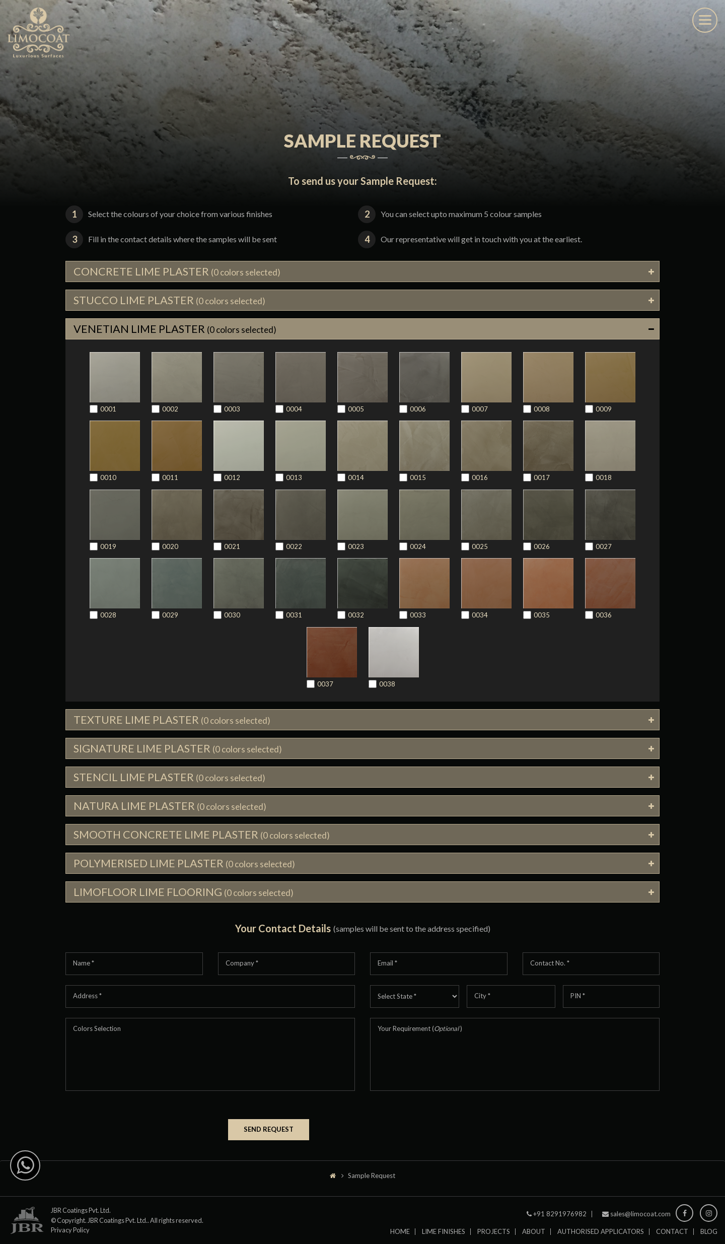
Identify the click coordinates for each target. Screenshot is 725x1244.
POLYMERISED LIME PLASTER (186, 867)
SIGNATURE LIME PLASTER (179, 750)
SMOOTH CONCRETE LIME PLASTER (204, 838)
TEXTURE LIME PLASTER (173, 721)
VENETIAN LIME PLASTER (176, 330)
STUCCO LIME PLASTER (171, 301)
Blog (708, 1236)
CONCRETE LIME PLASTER (178, 272)
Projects (493, 1236)
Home (400, 1236)
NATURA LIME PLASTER (171, 809)
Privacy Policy (70, 1235)
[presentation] (142, 1125)
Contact (672, 1236)
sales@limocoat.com (640, 1219)
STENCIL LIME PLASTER (171, 780)
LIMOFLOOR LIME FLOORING (185, 897)
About (533, 1236)
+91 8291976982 (560, 1219)
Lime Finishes (443, 1236)
